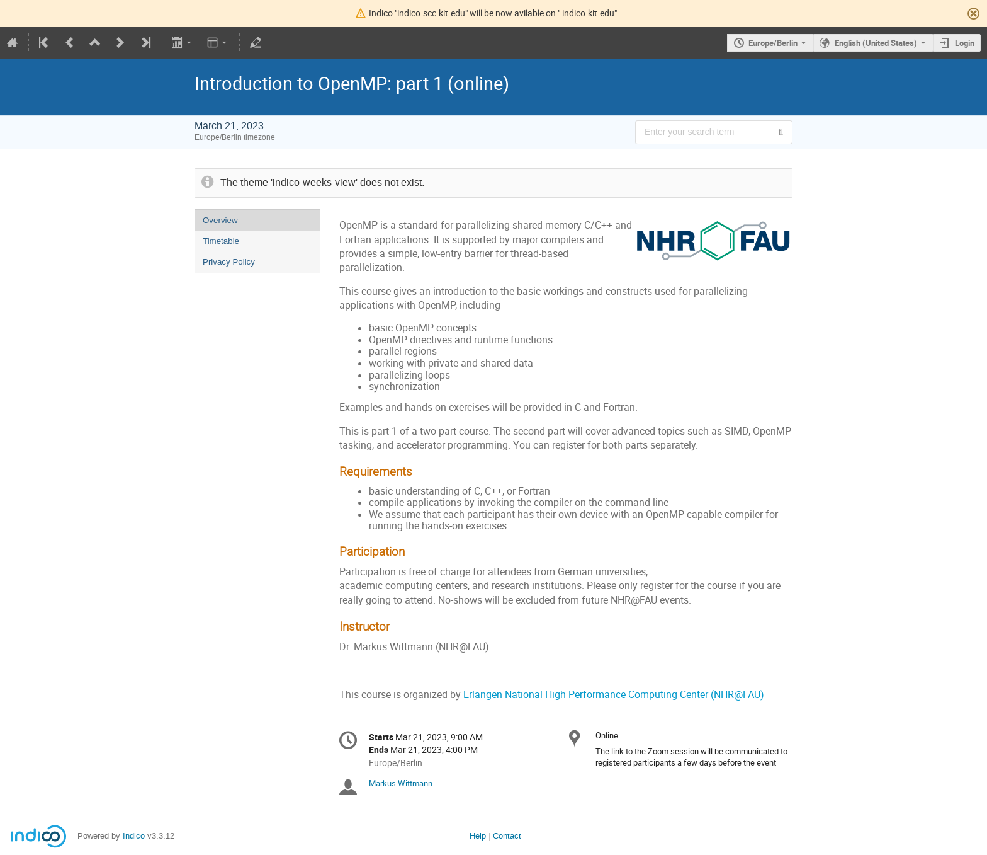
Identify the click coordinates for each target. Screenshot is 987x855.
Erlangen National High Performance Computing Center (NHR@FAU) (613, 694)
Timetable (221, 241)
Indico (134, 835)
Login (964, 43)
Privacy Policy (229, 262)
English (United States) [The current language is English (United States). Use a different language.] (876, 43)
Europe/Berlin (773, 43)
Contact (507, 835)
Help (478, 835)
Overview (220, 220)
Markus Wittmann (400, 783)
